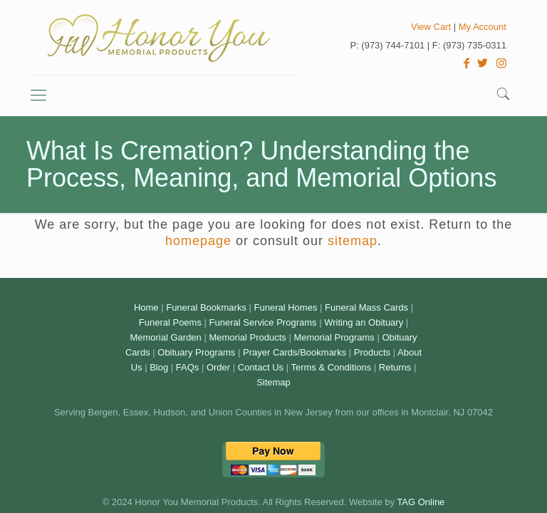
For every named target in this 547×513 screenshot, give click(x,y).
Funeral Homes (286, 307)
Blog (159, 367)
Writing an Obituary (363, 322)
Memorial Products (247, 337)
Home (146, 307)
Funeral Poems (170, 322)
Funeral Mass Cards (366, 307)
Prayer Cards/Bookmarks (294, 352)
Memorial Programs (333, 337)
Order (218, 367)
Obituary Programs (196, 352)
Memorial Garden (165, 337)
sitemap (352, 241)
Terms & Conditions (331, 367)
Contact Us (260, 367)
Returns (395, 367)
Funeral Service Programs (263, 322)
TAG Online (420, 502)
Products (372, 352)
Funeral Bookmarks (206, 307)
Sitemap (273, 382)
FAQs (187, 367)
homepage (198, 241)
